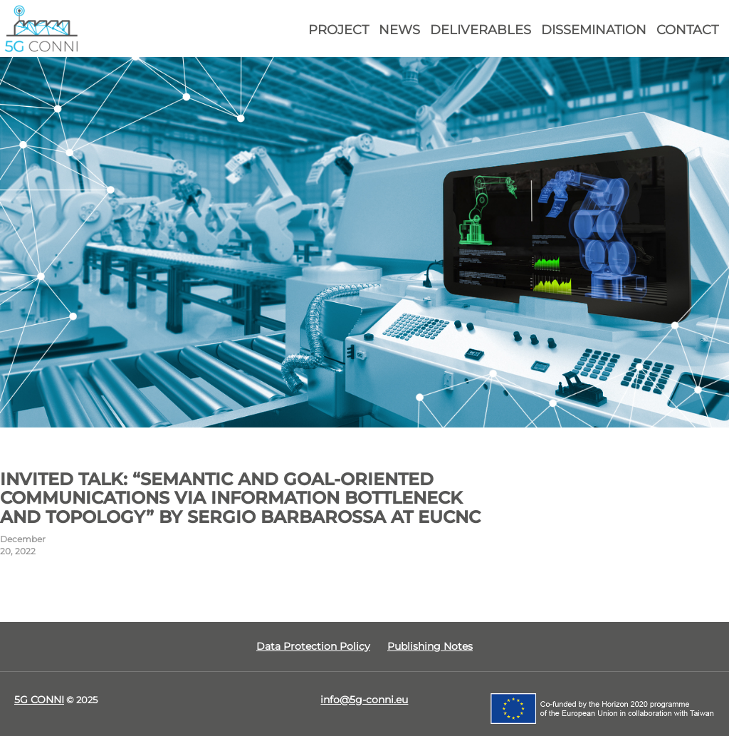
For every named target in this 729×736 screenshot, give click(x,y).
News (399, 29)
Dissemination (593, 29)
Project (338, 29)
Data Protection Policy (313, 646)
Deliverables (480, 29)
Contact (687, 29)
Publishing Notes (430, 646)
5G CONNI (39, 699)
